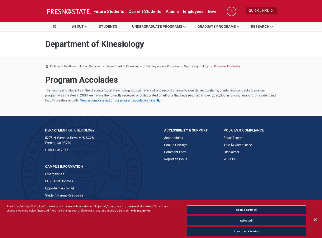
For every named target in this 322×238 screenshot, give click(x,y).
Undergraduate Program (162, 66)
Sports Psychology (196, 66)
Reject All (246, 231)
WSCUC (229, 159)
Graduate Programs (216, 26)
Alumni (172, 11)
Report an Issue (175, 159)
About (78, 26)
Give (212, 11)
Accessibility (173, 138)
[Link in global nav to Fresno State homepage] (68, 11)
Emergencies (54, 174)
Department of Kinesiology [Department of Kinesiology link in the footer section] (70, 130)
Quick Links (261, 11)
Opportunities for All (60, 188)
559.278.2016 (58, 150)
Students (108, 26)
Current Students (144, 11)
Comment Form (175, 152)
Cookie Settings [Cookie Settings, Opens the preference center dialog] (246, 220)
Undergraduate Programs (157, 26)
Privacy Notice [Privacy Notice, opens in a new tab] (141, 221)
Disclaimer (231, 152)
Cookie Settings (176, 145)
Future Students (109, 11)
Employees (193, 11)
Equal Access (233, 138)
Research (260, 26)
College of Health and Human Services (75, 66)
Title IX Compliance (238, 145)
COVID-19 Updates (59, 181)
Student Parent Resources (64, 195)
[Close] (315, 230)
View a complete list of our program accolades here (117, 100)
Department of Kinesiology (123, 66)
